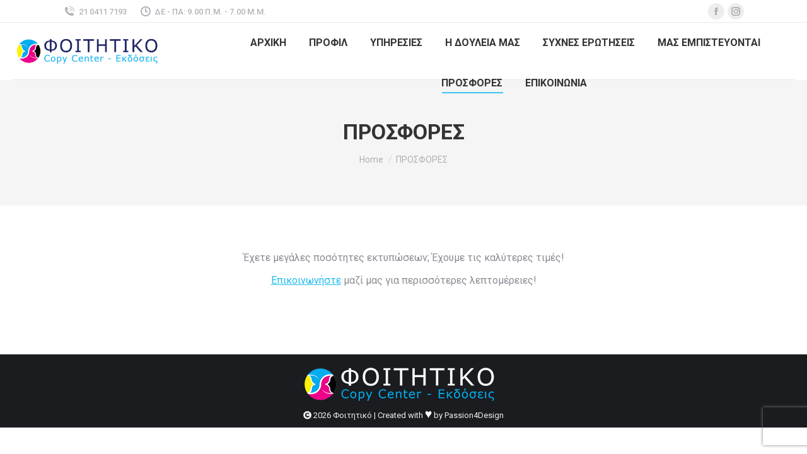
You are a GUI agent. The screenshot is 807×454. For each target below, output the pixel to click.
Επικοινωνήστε (306, 280)
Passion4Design (474, 415)
